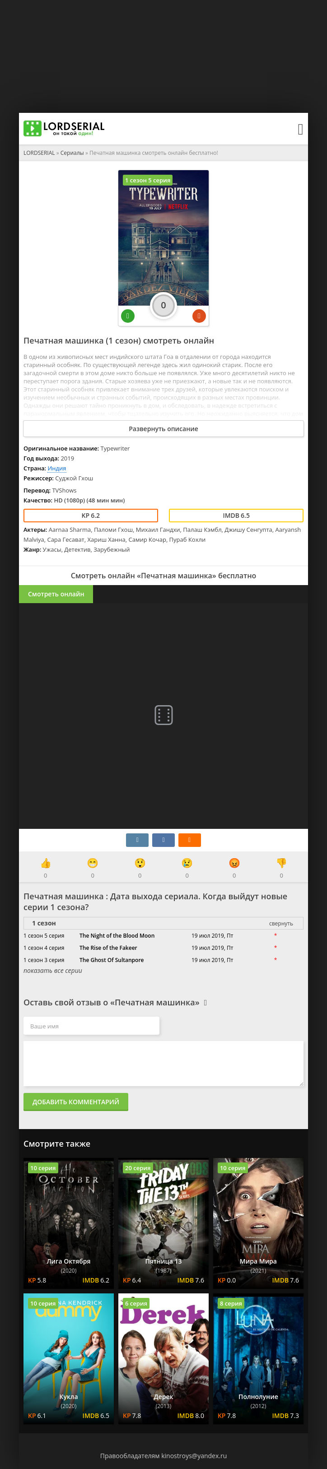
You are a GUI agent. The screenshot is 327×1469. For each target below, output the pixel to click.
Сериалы (72, 153)
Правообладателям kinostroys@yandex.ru (163, 1455)
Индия (56, 468)
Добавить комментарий (76, 1101)
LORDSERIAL (39, 153)
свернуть (281, 923)
